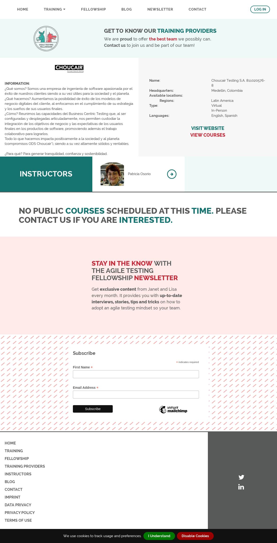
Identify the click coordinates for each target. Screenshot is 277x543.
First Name (83, 367)
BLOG (126, 9)
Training (55, 9)
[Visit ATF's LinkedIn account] (241, 487)
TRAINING (14, 451)
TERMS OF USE (18, 520)
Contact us (115, 45)
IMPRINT (12, 497)
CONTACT (197, 9)
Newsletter (160, 9)
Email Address (85, 387)
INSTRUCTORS (18, 474)
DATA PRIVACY (18, 505)
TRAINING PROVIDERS (25, 466)
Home (22, 9)
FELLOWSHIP (93, 9)
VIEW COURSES (207, 135)
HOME (10, 443)
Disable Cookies (195, 536)
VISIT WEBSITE (207, 128)
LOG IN (260, 9)
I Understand (159, 536)
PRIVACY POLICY (20, 512)
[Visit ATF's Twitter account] (241, 477)
